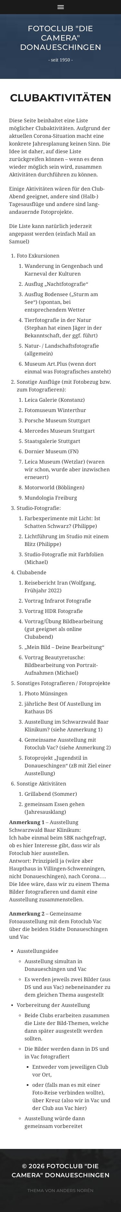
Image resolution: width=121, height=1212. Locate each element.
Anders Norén (75, 1190)
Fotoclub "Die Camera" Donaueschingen (60, 38)
